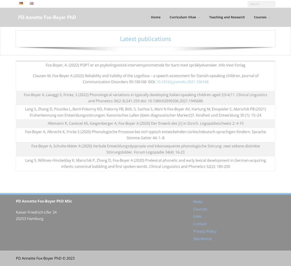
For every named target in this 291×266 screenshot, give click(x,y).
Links (197, 216)
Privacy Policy (204, 231)
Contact (200, 223)
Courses (200, 209)
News (198, 201)
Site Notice (202, 238)
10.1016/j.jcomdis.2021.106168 (182, 81)
